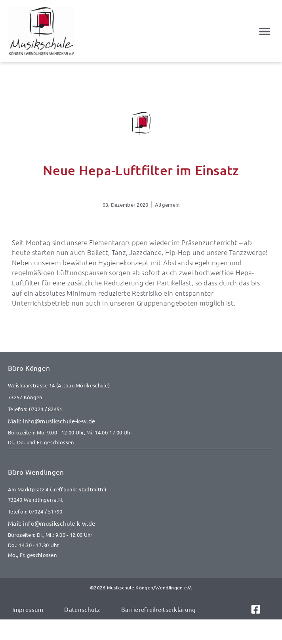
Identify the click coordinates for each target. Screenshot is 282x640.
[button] (265, 31)
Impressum (28, 609)
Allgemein (167, 204)
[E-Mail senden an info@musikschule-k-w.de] (141, 421)
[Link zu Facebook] (260, 609)
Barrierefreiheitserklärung (158, 609)
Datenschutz (82, 609)
